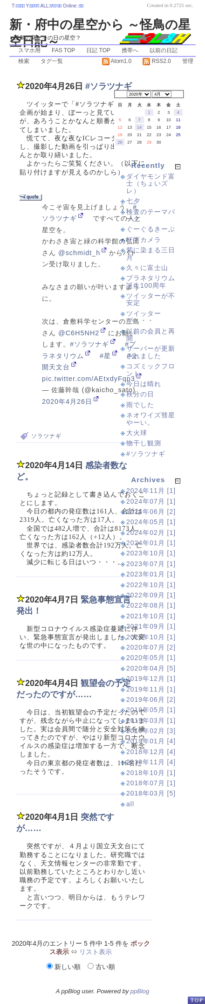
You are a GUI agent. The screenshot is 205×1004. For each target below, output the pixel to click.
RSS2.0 (157, 61)
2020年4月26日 (67, 401)
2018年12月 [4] (151, 751)
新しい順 (64, 966)
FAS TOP (63, 50)
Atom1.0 (116, 61)
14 (139, 127)
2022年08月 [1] (151, 605)
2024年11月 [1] (151, 490)
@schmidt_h (79, 252)
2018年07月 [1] (151, 783)
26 (119, 142)
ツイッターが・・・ (143, 317)
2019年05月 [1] (151, 709)
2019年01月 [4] (151, 741)
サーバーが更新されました (150, 352)
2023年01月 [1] (151, 574)
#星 (105, 356)
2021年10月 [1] (151, 616)
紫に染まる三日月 (150, 253)
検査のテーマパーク (150, 215)
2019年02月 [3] (151, 730)
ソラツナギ (46, 436)
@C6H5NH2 (78, 333)
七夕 (133, 201)
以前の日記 (164, 50)
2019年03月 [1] (151, 720)
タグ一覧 (52, 61)
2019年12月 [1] (151, 678)
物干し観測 (143, 443)
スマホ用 (29, 50)
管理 (187, 61)
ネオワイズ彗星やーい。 (150, 418)
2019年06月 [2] (151, 699)
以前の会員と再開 (150, 334)
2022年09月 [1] (151, 595)
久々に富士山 (147, 267)
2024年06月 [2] (151, 511)
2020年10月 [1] (151, 637)
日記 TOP (98, 50)
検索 (23, 61)
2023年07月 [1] (151, 564)
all (130, 804)
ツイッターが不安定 (150, 299)
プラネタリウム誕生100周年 (150, 281)
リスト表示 (95, 952)
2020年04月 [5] (151, 668)
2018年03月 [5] (151, 793)
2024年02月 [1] (151, 532)
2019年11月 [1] (151, 689)
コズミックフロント (150, 369)
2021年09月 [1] (151, 626)
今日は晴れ (143, 384)
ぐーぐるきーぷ (150, 229)
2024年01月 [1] (151, 543)
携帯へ (130, 50)
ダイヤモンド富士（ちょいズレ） (150, 183)
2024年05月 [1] (151, 522)
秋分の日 (140, 394)
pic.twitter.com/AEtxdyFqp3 (88, 378)
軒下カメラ (143, 239)
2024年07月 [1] (151, 501)
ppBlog (139, 991)
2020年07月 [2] (151, 647)
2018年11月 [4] (151, 762)
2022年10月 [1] (151, 585)
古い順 (101, 966)
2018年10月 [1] (151, 772)
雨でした (140, 405)
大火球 (136, 432)
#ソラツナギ (89, 344)
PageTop (196, 1000)
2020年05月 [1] (151, 657)
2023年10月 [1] (151, 553)
